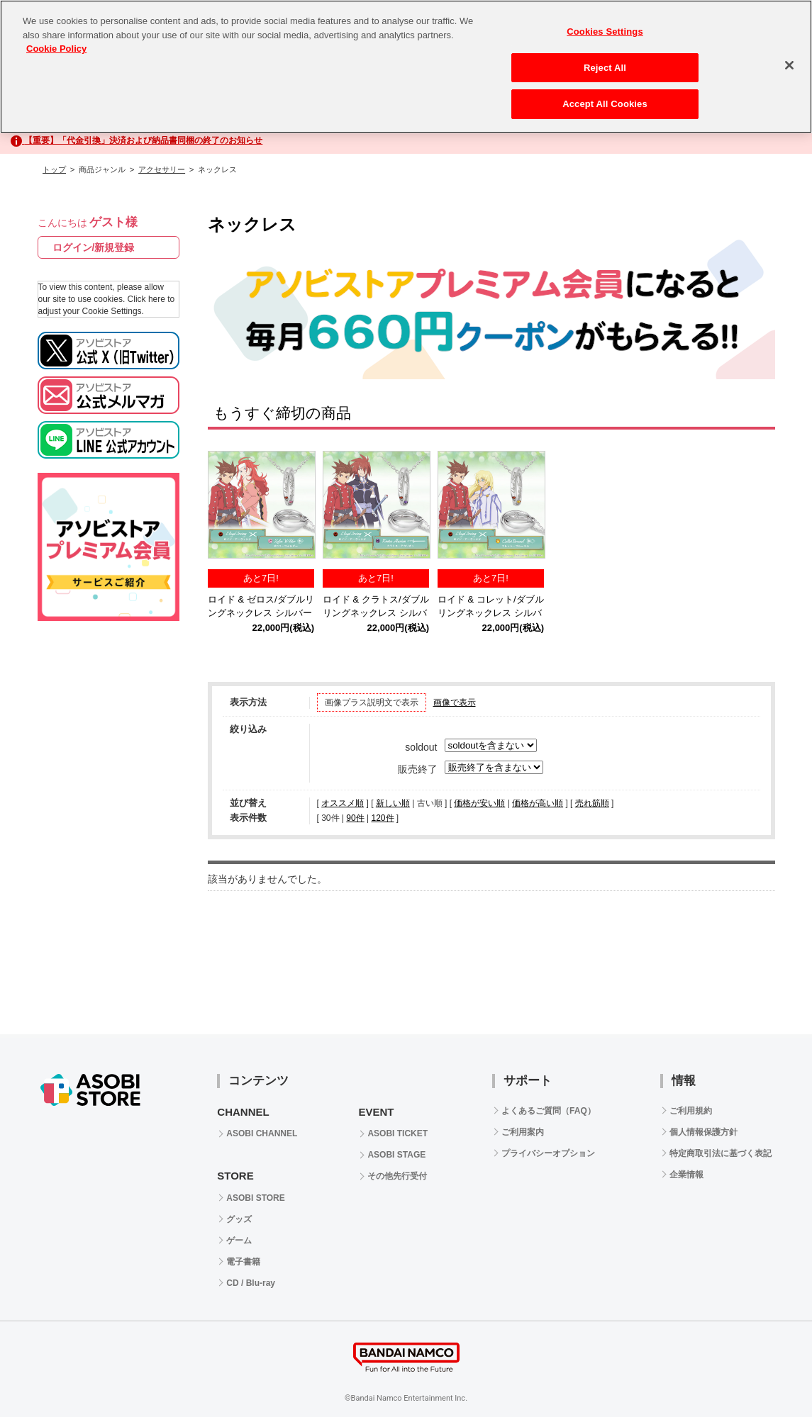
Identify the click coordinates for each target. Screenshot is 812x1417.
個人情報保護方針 (703, 1132)
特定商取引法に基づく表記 (720, 1153)
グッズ (239, 1219)
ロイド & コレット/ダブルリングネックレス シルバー (491, 613)
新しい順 (393, 803)
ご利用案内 (522, 1132)
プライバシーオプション (548, 1153)
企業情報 (686, 1175)
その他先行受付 (397, 1176)
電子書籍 (243, 1262)
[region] (406, 66)
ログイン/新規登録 (93, 247)
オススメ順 (342, 803)
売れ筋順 (592, 803)
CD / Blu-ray (250, 1283)
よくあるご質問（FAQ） (548, 1111)
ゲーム (239, 1240)
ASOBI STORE (255, 1198)
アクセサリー (161, 169)
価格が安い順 (479, 803)
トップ (54, 169)
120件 (382, 818)
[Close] (789, 65)
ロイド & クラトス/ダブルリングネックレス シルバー (376, 613)
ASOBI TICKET (397, 1133)
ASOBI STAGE (396, 1155)
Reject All (605, 67)
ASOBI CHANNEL (261, 1133)
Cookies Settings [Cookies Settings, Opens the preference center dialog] (605, 31)
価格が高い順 (537, 803)
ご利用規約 (690, 1111)
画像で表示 (454, 702)
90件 (355, 818)
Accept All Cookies (604, 104)
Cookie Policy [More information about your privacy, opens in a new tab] (56, 48)
